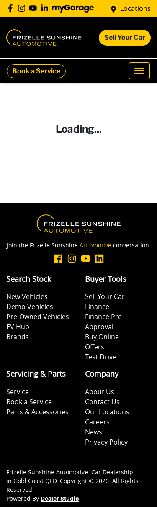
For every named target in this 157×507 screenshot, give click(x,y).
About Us (99, 391)
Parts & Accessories (37, 411)
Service (17, 391)
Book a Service (36, 71)
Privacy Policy (106, 442)
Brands (17, 336)
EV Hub (17, 326)
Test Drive (100, 356)
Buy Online (102, 336)
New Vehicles (27, 296)
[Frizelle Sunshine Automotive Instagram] (23, 8)
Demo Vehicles (29, 306)
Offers (94, 346)
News (93, 432)
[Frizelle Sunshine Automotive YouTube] (34, 8)
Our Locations (107, 411)
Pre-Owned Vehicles (37, 316)
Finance (97, 306)
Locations (135, 8)
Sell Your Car (124, 38)
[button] (139, 70)
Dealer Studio (60, 499)
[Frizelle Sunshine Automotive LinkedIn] (46, 8)
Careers (97, 421)
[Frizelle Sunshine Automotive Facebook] (12, 8)
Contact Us (102, 401)
